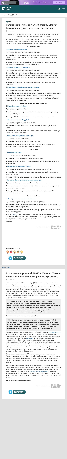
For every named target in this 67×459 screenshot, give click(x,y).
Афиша (8, 21)
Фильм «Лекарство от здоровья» (18, 67)
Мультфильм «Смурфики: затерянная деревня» (23, 87)
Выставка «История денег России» (19, 166)
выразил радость (54, 332)
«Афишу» (15, 215)
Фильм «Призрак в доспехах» (17, 49)
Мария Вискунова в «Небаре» (17, 106)
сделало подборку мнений (39, 371)
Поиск (59, 9)
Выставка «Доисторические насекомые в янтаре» (24, 180)
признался (29, 339)
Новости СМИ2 (6, 267)
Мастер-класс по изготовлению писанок (22, 199)
